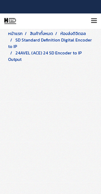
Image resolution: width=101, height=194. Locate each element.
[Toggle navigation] (94, 21)
